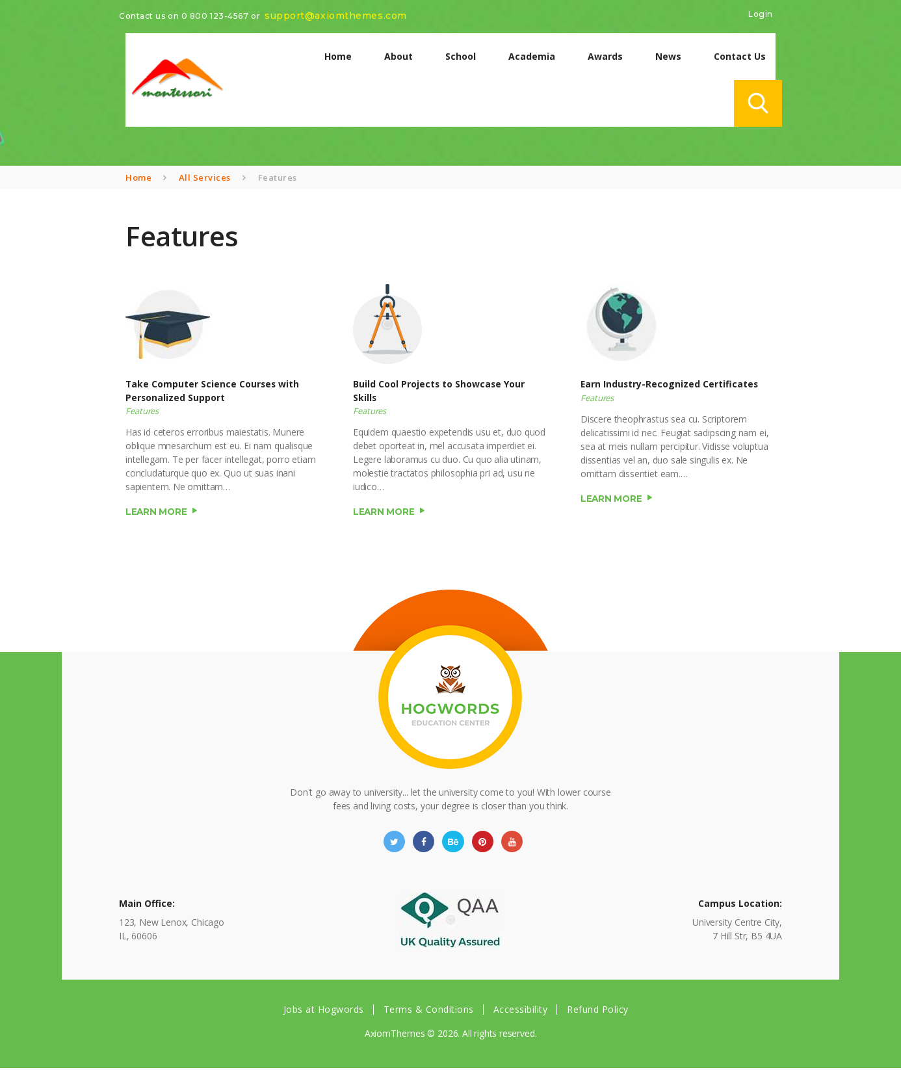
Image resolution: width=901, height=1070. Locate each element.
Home (138, 177)
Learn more (156, 512)
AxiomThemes (394, 1036)
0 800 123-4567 (215, 16)
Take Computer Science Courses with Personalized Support (213, 391)
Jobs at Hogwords (323, 1012)
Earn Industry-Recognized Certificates (670, 384)
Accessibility (520, 1012)
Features (142, 412)
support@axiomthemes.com (336, 15)
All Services (205, 177)
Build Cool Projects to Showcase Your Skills (439, 391)
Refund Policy (598, 1012)
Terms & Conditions (429, 1012)
